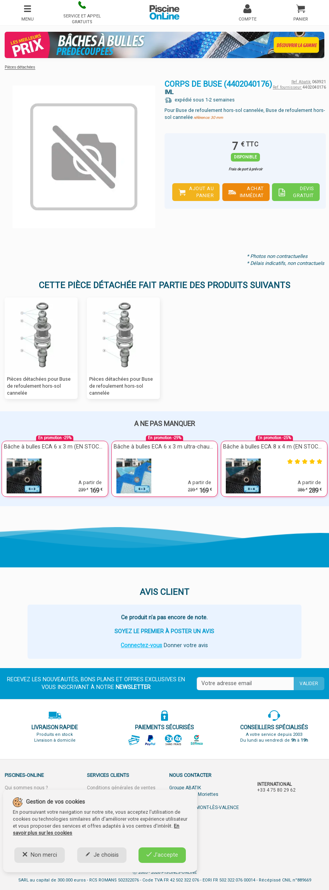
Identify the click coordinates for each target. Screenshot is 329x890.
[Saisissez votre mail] (245, 683)
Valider (309, 683)
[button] (82, 12)
